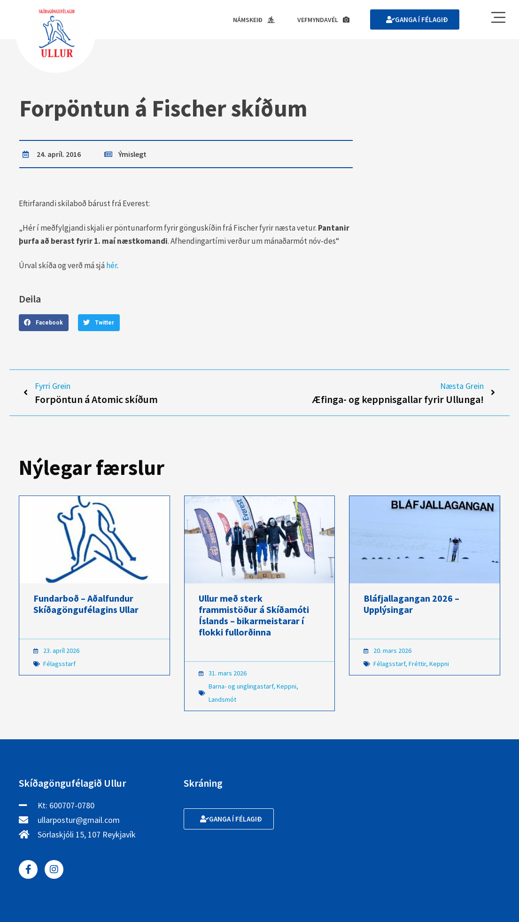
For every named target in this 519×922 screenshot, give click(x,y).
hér (111, 265)
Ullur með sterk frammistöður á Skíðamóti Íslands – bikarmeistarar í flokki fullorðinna (254, 615)
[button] (44, 322)
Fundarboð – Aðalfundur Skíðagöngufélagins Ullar (86, 603)
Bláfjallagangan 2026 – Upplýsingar (411, 603)
